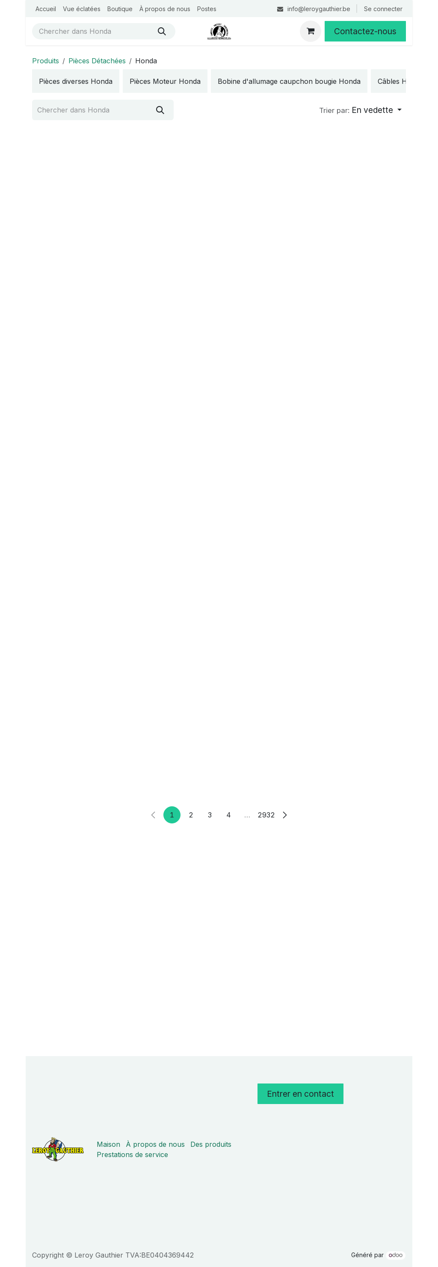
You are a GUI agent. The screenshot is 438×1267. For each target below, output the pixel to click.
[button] (360, 110)
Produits (45, 60)
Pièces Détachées (97, 60)
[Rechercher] (161, 31)
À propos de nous (155, 1144)
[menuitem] (45, 9)
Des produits (210, 1144)
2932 (266, 1021)
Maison (108, 1144)
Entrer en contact (300, 1094)
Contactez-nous (365, 31)
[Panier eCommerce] (310, 31)
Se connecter (383, 8)
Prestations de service (132, 1154)
